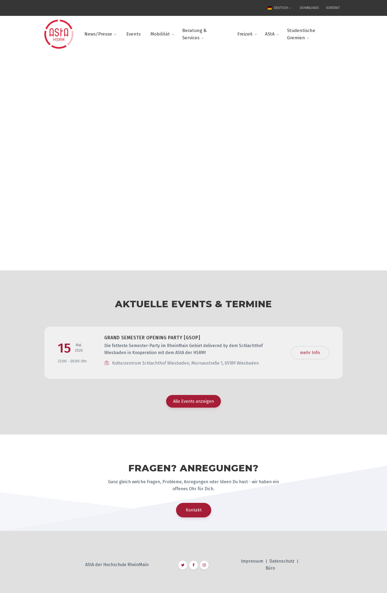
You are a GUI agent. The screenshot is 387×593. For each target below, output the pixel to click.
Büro (270, 568)
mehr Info (310, 352)
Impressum (252, 561)
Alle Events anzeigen (193, 401)
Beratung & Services (194, 34)
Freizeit (245, 34)
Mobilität (160, 34)
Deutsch (278, 8)
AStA (270, 34)
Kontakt (333, 8)
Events (133, 34)
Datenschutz (282, 561)
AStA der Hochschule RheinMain (117, 564)
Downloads (309, 8)
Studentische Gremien (301, 34)
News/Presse (98, 34)
